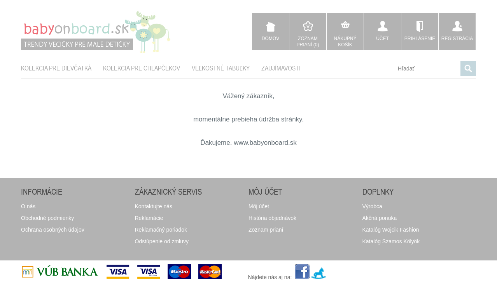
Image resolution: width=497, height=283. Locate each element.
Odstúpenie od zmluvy (162, 241)
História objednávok (272, 218)
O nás (28, 206)
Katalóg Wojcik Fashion (390, 230)
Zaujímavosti (281, 68)
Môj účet (258, 206)
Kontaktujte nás (154, 206)
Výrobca (372, 206)
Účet (382, 38)
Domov (270, 38)
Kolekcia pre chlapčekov (141, 68)
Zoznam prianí (265, 230)
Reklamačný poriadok (161, 230)
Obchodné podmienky (47, 218)
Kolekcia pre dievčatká (56, 68)
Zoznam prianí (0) (307, 41)
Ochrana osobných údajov (52, 230)
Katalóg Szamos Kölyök (391, 241)
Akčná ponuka (379, 218)
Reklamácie (149, 218)
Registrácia (457, 38)
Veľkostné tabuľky (221, 68)
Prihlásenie (419, 38)
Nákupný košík (345, 41)
